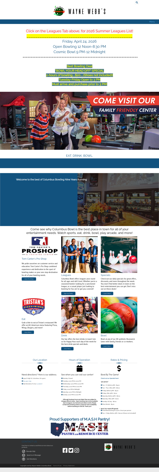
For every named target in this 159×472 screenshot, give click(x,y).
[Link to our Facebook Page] (65, 450)
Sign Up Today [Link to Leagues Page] (68, 293)
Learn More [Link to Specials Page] (107, 293)
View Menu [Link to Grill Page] (27, 332)
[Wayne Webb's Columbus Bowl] (79, 11)
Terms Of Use (57, 465)
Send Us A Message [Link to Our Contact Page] (34, 455)
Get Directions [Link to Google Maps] (32, 459)
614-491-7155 (27, 381)
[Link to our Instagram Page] (76, 450)
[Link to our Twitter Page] (71, 450)
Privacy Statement (68, 465)
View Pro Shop (28, 279)
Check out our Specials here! (110, 378)
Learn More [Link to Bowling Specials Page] (107, 346)
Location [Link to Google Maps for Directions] (39, 384)
